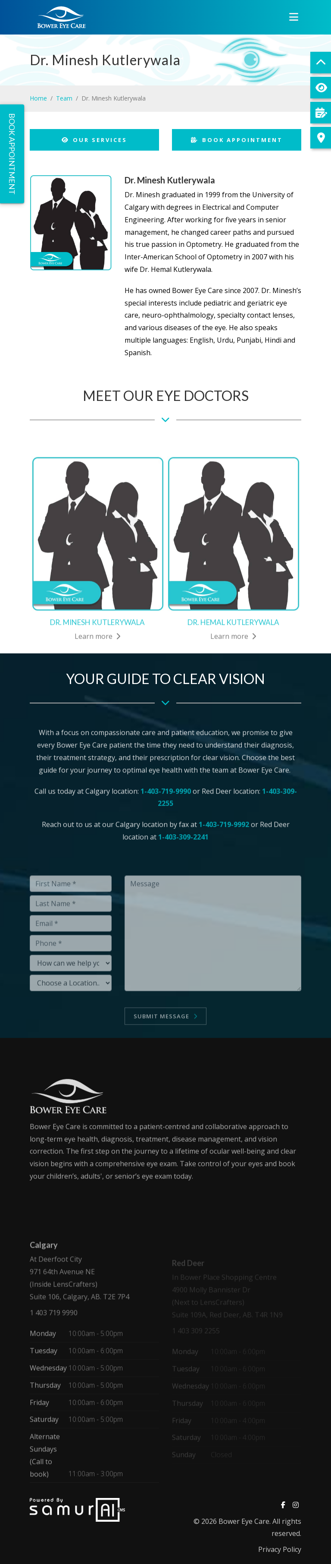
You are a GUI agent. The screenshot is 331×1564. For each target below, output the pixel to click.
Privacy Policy (279, 1549)
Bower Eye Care (244, 1521)
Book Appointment (237, 140)
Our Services (94, 140)
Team (64, 98)
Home (38, 98)
